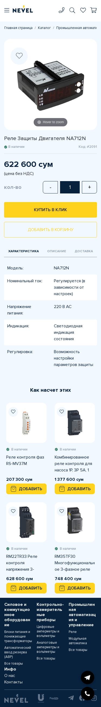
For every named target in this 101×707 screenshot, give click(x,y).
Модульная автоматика (78, 640)
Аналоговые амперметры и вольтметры (48, 647)
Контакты (13, 682)
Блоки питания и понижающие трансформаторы (18, 636)
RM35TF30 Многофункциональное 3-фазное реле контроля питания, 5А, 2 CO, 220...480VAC (75, 563)
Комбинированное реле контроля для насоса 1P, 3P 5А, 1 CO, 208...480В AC (73, 464)
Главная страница (18, 28)
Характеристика (23, 251)
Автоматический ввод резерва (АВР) (17, 652)
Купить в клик (50, 210)
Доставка (84, 251)
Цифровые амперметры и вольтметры (48, 631)
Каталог (44, 28)
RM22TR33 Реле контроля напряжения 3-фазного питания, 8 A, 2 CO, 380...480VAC (24, 563)
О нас (9, 675)
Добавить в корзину (51, 229)
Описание (56, 251)
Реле (73, 632)
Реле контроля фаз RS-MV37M (25, 460)
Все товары (13, 663)
